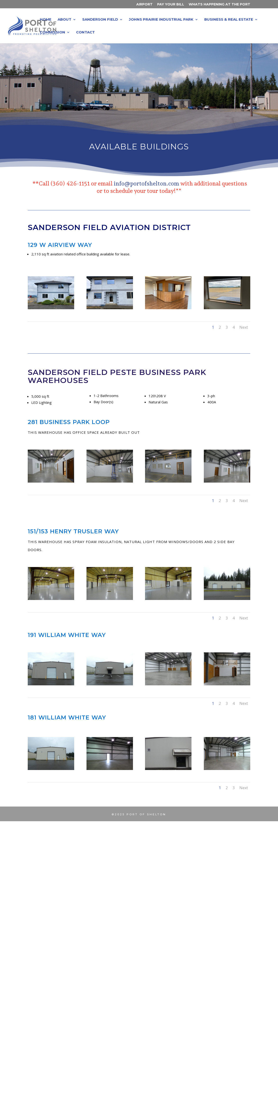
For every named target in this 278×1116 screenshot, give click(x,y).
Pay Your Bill (170, 4)
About (64, 20)
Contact (85, 32)
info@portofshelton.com (146, 183)
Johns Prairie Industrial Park (161, 20)
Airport (144, 4)
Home (45, 20)
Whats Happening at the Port (219, 4)
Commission (52, 32)
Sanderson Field (100, 20)
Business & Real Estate (228, 20)
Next (243, 327)
